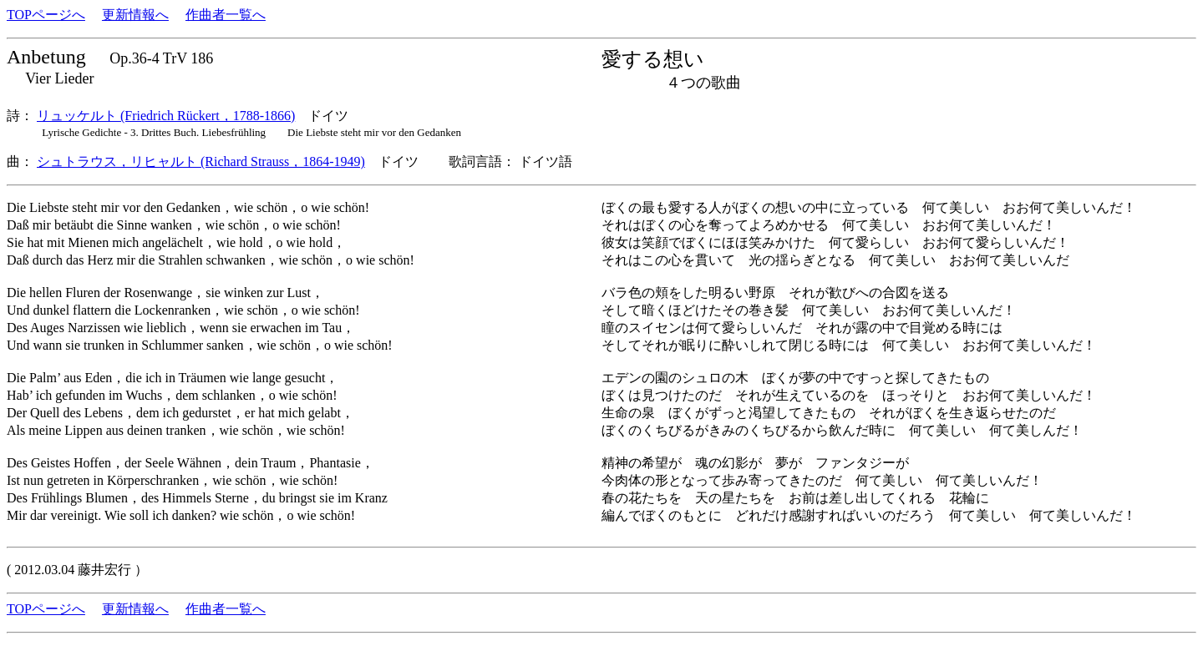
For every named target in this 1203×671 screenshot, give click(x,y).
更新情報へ (135, 15)
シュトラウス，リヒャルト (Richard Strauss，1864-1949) (201, 161)
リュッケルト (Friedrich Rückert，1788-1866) (166, 115)
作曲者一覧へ (225, 15)
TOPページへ (46, 15)
